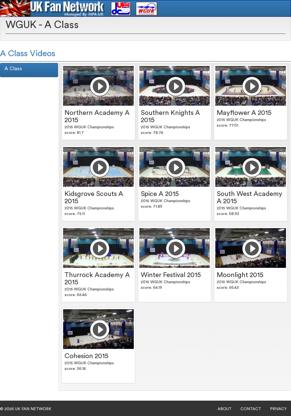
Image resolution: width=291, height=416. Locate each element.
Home (158, 24)
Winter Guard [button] (219, 24)
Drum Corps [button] (184, 24)
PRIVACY (278, 409)
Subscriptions (272, 24)
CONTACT (250, 409)
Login (247, 24)
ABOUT (225, 409)
